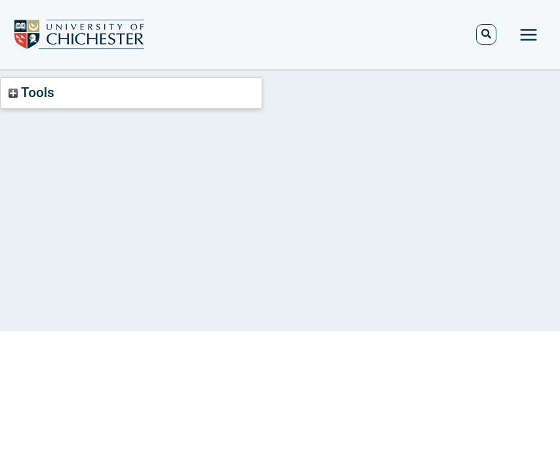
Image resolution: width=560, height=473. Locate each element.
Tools (31, 92)
